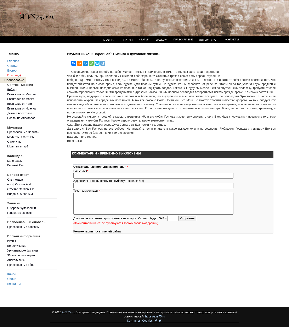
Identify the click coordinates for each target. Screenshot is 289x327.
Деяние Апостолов (19, 113)
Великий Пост (16, 165)
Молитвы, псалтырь (20, 137)
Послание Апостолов (21, 118)
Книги (11, 274)
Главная (13, 61)
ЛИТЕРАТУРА (208, 39)
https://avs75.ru (155, 316)
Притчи (15, 75)
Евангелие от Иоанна (21, 108)
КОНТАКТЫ (232, 39)
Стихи (11, 279)
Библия (12, 89)
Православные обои (20, 264)
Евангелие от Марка (20, 99)
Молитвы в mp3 (17, 146)
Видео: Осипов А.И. (20, 194)
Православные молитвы (23, 132)
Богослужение (16, 245)
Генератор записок (19, 212)
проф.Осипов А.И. (19, 184)
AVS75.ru (68, 312)
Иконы (11, 241)
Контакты (14, 283)
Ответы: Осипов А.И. (21, 189)
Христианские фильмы (22, 250)
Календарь (14, 160)
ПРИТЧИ (127, 39)
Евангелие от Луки (19, 103)
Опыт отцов (15, 179)
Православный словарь (23, 227)
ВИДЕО (161, 39)
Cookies (147, 320)
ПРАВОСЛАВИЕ (183, 39)
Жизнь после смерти (21, 255)
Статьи (12, 65)
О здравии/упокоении (21, 208)
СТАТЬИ (144, 39)
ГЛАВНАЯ (109, 39)
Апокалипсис (15, 260)
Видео (12, 70)
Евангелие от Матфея (21, 94)
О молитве (14, 141)
